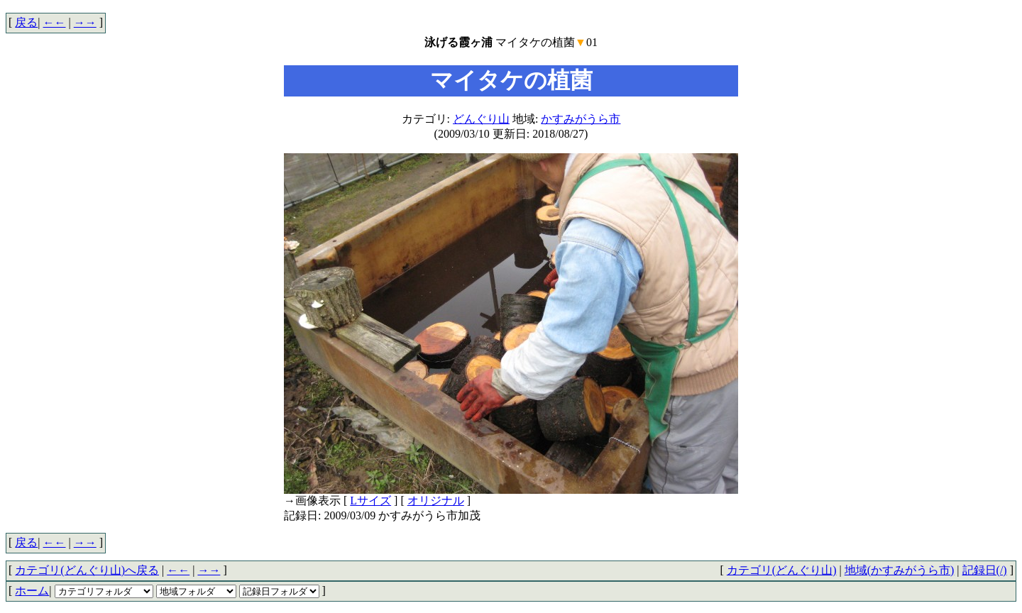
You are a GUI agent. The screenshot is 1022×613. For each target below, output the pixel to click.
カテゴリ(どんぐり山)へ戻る (87, 570)
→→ (85, 22)
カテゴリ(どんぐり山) (782, 570)
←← (54, 22)
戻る (26, 22)
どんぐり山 (481, 119)
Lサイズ (370, 501)
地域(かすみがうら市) (900, 570)
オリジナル (435, 501)
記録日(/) (984, 570)
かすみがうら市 (580, 119)
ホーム (32, 591)
